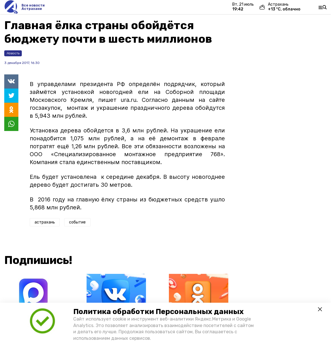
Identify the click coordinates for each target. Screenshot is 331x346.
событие (77, 222)
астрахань (45, 222)
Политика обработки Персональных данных (158, 311)
